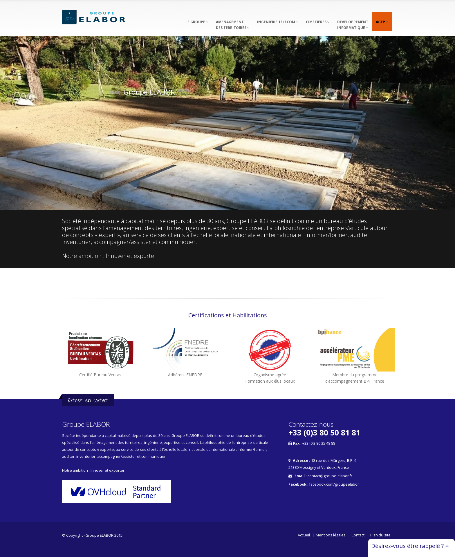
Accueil (304, 535)
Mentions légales (331, 535)
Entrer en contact (88, 400)
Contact (357, 535)
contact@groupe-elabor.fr (330, 475)
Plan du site (380, 535)
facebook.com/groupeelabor (334, 484)
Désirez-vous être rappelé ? (410, 546)
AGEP (382, 21)
